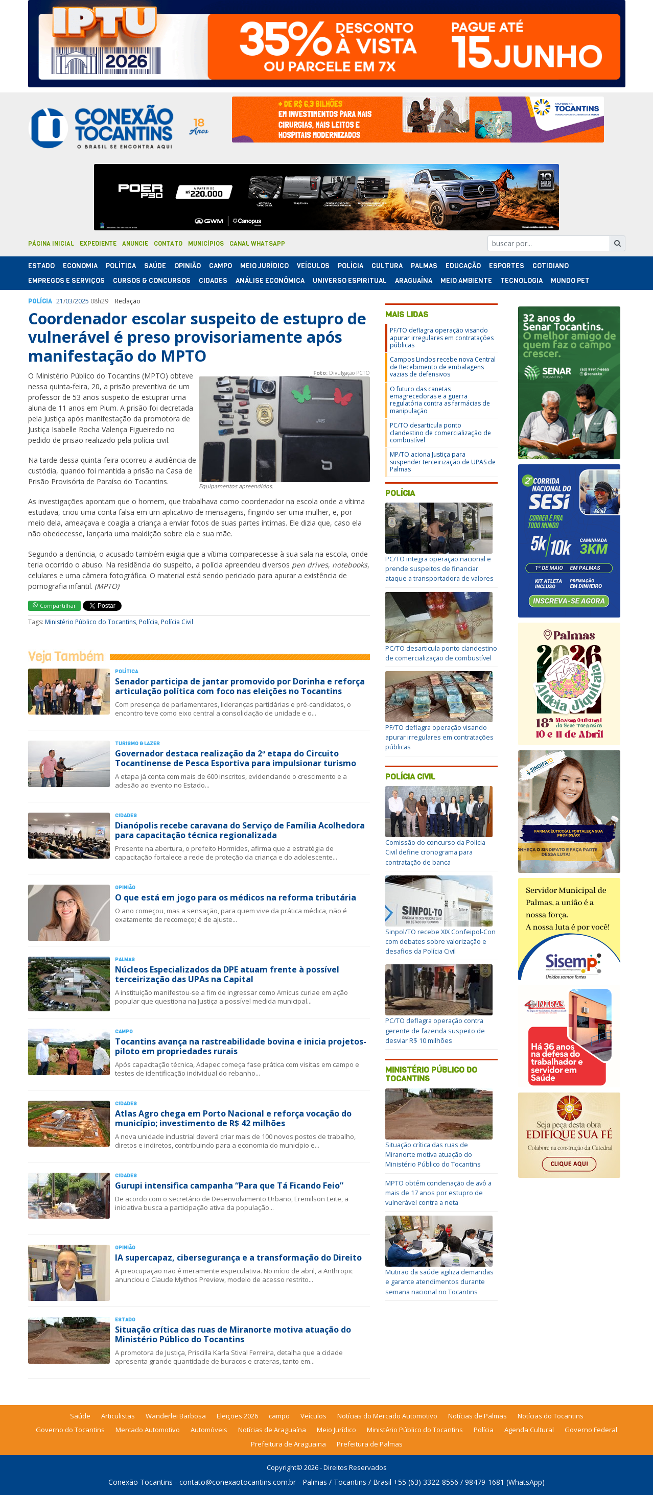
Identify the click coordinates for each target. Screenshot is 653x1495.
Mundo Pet (570, 280)
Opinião (187, 266)
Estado (41, 266)
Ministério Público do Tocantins (90, 622)
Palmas (424, 266)
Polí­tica (121, 266)
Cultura (387, 266)
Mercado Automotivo (147, 1429)
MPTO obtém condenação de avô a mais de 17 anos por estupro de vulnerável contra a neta (438, 1192)
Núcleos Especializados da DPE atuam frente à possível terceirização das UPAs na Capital (227, 974)
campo (279, 1415)
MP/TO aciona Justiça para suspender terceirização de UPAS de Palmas (443, 461)
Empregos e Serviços (66, 280)
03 (69, 301)
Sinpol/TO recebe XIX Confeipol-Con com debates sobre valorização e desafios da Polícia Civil (440, 941)
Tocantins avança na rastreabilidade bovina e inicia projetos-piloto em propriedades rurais (240, 1046)
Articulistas (118, 1415)
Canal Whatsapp (257, 244)
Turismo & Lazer (137, 743)
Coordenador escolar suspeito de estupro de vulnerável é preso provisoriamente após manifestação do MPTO (197, 337)
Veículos (313, 266)
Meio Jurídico (264, 266)
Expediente (98, 244)
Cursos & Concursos (152, 280)
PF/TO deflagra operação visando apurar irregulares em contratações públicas (442, 337)
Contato (168, 244)
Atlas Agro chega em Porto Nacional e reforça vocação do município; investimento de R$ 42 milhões (233, 1118)
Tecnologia (521, 280)
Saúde (155, 266)
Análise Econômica (270, 280)
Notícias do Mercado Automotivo (387, 1415)
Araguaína (413, 280)
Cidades (213, 280)
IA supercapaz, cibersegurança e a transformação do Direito (238, 1257)
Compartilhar (54, 605)
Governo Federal (591, 1429)
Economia (80, 266)
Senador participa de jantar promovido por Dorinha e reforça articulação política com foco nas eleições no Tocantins (240, 686)
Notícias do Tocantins (551, 1415)
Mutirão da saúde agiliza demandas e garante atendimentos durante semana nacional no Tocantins (439, 1281)
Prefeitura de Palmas (370, 1444)
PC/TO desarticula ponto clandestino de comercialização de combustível (440, 432)
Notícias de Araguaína (272, 1429)
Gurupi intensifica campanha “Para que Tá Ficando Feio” (229, 1185)
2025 (82, 301)
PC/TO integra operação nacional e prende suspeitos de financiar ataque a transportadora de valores (439, 568)
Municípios (206, 244)
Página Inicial (51, 244)
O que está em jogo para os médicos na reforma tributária (235, 897)
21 (59, 301)
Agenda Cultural (529, 1429)
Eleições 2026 (237, 1415)
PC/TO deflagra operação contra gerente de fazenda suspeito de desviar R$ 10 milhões (435, 1030)
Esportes (506, 266)
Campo (220, 266)
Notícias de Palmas (477, 1415)
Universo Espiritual (350, 280)
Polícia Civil (177, 622)
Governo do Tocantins (70, 1429)
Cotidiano (550, 266)
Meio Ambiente (466, 280)
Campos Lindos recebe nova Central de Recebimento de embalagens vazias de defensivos (443, 366)
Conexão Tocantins (140, 1482)
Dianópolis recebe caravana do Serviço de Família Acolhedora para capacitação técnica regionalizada (240, 830)
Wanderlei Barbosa (176, 1415)
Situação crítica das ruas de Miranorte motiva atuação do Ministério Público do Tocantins (233, 1334)
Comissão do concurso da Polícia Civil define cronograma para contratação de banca (435, 852)
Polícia (148, 622)
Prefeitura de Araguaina (288, 1444)
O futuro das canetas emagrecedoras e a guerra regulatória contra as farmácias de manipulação (440, 400)
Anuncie (135, 244)
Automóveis (209, 1429)
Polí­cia (350, 266)
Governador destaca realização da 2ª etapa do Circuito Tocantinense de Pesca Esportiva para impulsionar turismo (235, 758)
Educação (463, 266)
